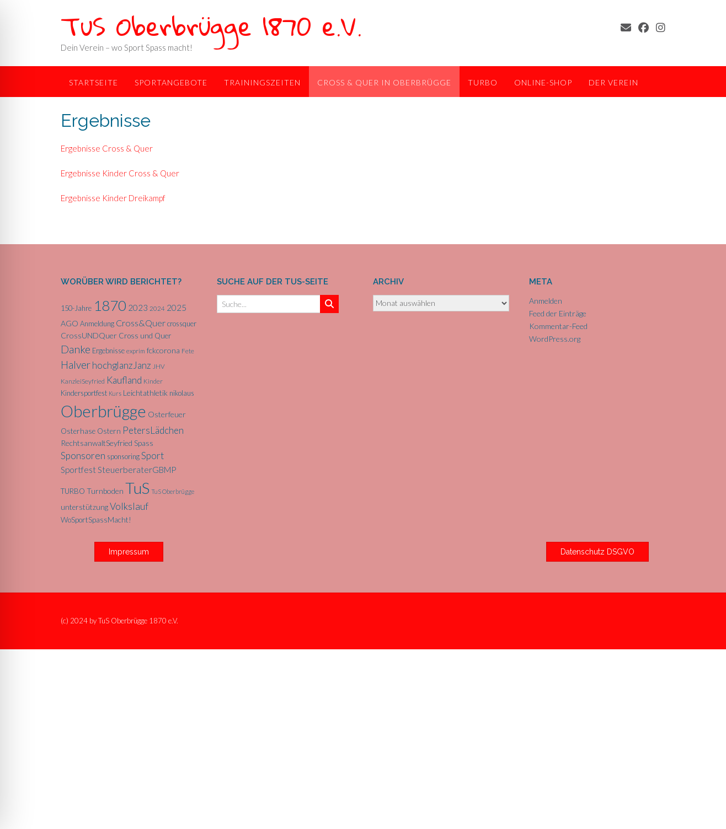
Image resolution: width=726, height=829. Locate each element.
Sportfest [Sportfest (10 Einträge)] (78, 470)
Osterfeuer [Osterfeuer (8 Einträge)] (167, 414)
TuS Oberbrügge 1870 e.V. (211, 26)
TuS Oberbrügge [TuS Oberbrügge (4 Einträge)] (172, 491)
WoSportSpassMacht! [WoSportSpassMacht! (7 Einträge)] (96, 519)
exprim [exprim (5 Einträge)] (135, 351)
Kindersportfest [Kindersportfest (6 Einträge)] (84, 393)
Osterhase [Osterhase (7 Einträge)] (78, 431)
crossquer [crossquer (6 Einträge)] (181, 323)
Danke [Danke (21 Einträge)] (75, 349)
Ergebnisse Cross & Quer (107, 148)
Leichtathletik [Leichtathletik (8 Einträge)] (145, 392)
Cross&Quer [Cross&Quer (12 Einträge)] (141, 322)
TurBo (483, 82)
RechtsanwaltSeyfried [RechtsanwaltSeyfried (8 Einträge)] (96, 443)
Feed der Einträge (557, 313)
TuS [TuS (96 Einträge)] (137, 487)
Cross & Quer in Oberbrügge (384, 82)
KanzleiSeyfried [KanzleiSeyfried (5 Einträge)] (83, 381)
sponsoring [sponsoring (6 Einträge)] (123, 456)
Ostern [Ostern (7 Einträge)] (109, 431)
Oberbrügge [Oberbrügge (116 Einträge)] (103, 411)
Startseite (93, 82)
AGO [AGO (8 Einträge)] (69, 323)
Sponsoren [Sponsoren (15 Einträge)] (83, 455)
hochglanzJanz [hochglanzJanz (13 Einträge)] (121, 365)
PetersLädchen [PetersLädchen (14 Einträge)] (153, 430)
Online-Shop (543, 82)
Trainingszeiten (262, 82)
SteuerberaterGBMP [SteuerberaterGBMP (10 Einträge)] (137, 470)
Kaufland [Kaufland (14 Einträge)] (124, 380)
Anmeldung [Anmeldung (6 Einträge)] (97, 323)
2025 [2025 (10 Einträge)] (176, 308)
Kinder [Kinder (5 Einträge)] (153, 381)
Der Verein (613, 82)
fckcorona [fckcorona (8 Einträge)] (163, 350)
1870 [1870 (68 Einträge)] (109, 305)
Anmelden (545, 300)
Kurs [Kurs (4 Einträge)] (115, 393)
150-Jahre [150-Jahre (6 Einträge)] (76, 308)
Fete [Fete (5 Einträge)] (188, 351)
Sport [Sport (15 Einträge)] (152, 455)
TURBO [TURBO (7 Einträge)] (73, 491)
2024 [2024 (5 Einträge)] (157, 308)
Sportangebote (171, 82)
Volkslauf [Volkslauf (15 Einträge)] (129, 506)
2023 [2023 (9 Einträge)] (138, 308)
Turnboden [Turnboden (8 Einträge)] (105, 491)
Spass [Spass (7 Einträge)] (143, 443)
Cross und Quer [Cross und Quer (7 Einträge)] (145, 335)
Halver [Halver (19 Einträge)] (75, 364)
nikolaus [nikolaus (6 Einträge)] (181, 393)
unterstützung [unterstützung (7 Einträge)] (84, 507)
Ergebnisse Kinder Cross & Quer (120, 173)
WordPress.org (554, 338)
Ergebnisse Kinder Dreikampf (113, 198)
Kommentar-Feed (558, 326)
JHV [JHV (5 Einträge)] (159, 366)
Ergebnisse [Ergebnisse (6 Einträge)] (108, 350)
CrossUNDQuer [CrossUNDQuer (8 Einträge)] (89, 335)
